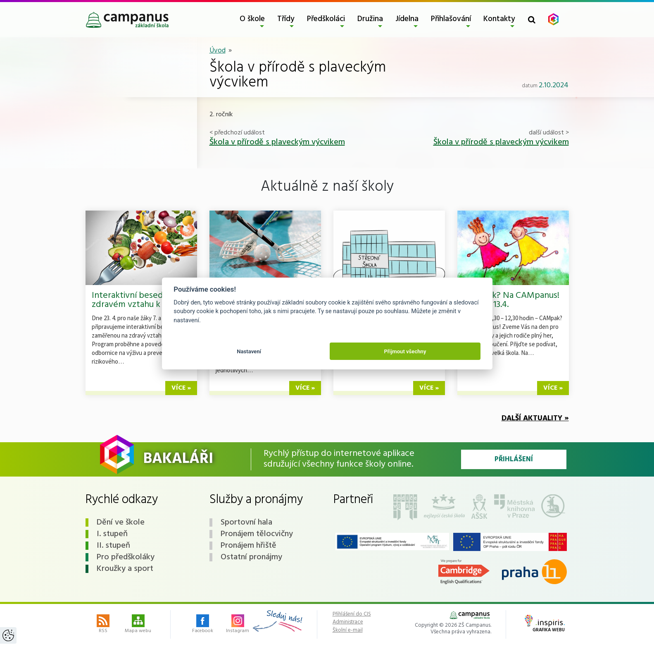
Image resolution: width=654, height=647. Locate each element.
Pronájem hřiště (248, 546)
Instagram (237, 624)
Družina (370, 19)
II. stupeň (113, 546)
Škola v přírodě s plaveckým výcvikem (277, 142)
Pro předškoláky (126, 557)
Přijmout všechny (405, 351)
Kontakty (499, 19)
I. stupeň (112, 534)
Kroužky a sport (125, 569)
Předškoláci (326, 19)
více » (181, 388)
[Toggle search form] (531, 19)
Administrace (348, 622)
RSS (103, 624)
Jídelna (407, 19)
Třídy (286, 19)
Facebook (202, 624)
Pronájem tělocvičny (257, 534)
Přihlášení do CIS (352, 614)
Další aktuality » (535, 418)
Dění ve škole (121, 522)
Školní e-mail (348, 630)
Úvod (217, 50)
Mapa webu (138, 624)
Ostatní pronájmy (251, 557)
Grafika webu (545, 624)
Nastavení (249, 351)
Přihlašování (451, 19)
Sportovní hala (246, 522)
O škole (252, 19)
